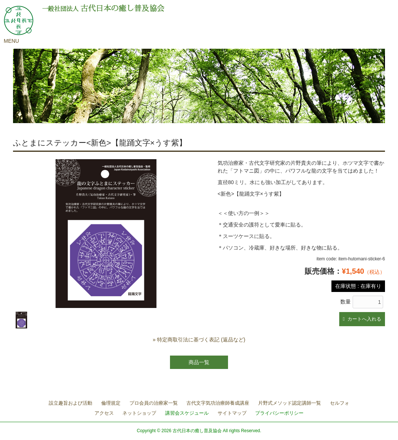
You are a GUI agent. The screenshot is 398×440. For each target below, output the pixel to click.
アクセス (104, 413)
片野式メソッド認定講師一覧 (289, 403)
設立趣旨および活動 (70, 403)
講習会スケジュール (187, 413)
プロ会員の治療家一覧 (153, 403)
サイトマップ (232, 413)
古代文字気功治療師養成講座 (217, 403)
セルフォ (339, 403)
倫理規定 (111, 403)
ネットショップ (139, 413)
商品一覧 (199, 362)
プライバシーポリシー (279, 413)
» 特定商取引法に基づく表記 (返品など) (199, 340)
